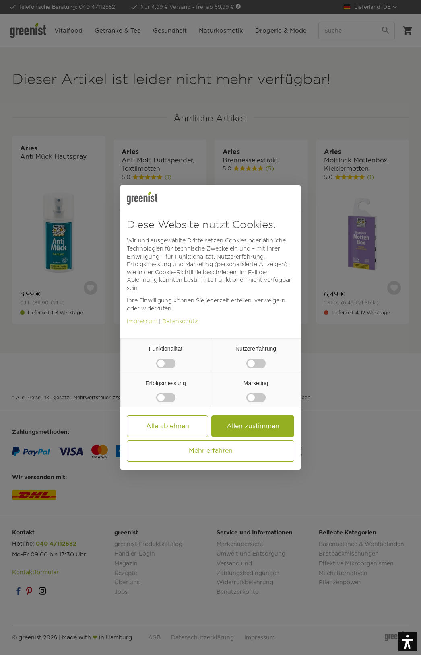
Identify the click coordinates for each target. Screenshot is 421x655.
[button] (407, 641)
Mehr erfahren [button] (211, 450)
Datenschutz (180, 321)
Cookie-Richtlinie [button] (178, 272)
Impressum (142, 321)
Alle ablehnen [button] (167, 426)
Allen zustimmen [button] (253, 426)
